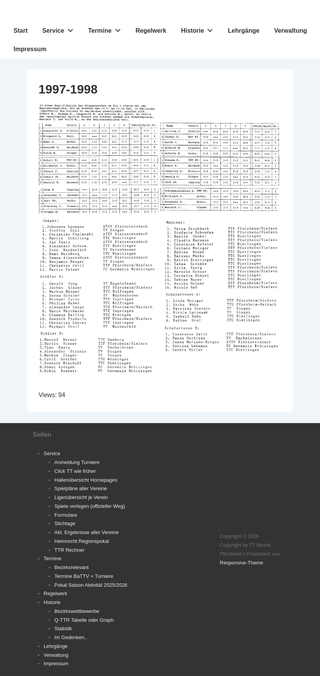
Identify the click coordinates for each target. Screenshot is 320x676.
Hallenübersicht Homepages (85, 480)
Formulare (65, 515)
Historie (199, 29)
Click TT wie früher (75, 471)
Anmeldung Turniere (76, 462)
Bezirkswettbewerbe (76, 611)
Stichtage (64, 523)
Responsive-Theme (241, 563)
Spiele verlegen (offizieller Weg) (89, 506)
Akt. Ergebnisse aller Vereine (86, 532)
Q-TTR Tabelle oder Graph (84, 620)
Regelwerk (150, 30)
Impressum (29, 49)
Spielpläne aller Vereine (80, 488)
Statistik (63, 628)
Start (20, 30)
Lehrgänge (243, 30)
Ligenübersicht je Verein (81, 497)
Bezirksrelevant (71, 567)
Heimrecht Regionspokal (81, 541)
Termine (106, 29)
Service (59, 29)
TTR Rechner (69, 550)
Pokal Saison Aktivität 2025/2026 (90, 585)
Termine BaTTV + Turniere (83, 576)
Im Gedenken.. (70, 637)
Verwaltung (290, 30)
